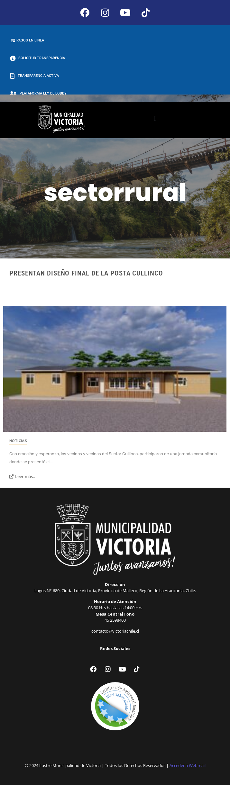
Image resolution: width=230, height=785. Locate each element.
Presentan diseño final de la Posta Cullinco (86, 273)
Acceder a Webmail (188, 765)
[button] (155, 118)
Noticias (18, 440)
